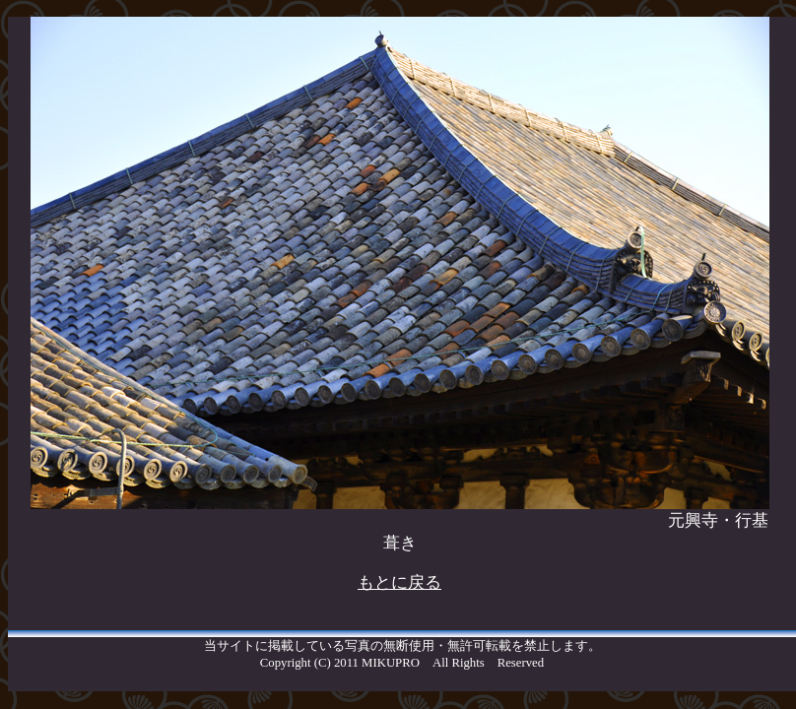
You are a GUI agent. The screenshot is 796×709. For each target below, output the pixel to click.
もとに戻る (399, 582)
